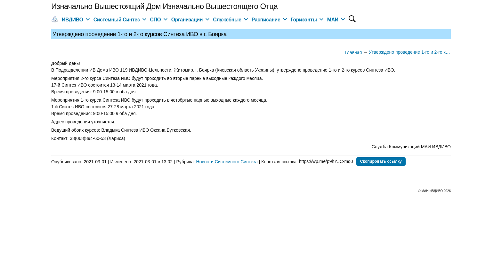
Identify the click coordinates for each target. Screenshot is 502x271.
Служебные (227, 19)
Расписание (266, 19)
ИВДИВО (72, 19)
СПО (155, 19)
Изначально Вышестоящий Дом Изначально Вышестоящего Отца (164, 6)
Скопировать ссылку (381, 161)
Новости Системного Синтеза (227, 161)
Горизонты (304, 19)
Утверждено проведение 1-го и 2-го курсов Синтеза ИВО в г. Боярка (410, 52)
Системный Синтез (116, 19)
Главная (353, 52)
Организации (187, 19)
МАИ (332, 19)
